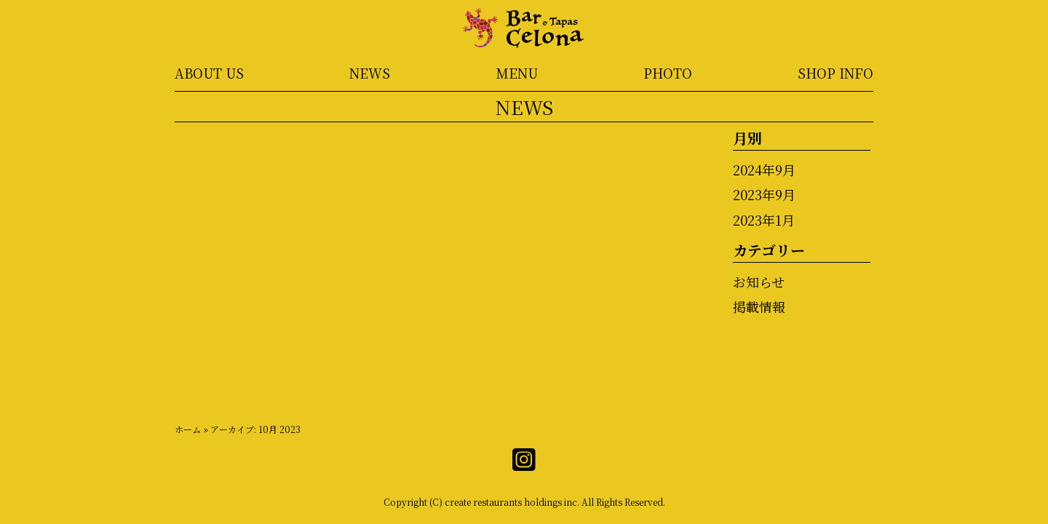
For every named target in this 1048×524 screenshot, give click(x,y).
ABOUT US (209, 72)
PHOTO (667, 72)
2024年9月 (764, 169)
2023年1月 (764, 219)
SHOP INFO (835, 72)
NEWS (369, 72)
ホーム (188, 429)
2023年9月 (764, 194)
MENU (517, 72)
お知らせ (759, 281)
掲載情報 (759, 306)
